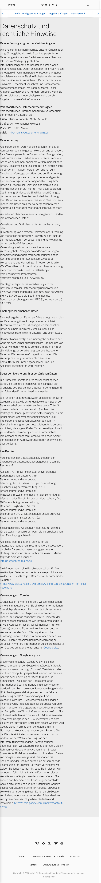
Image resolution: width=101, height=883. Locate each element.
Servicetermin (78, 13)
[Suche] (88, 4)
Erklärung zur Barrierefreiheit (56, 865)
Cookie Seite (50, 647)
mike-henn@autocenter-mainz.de (29, 132)
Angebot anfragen (58, 13)
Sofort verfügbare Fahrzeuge (30, 13)
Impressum (75, 856)
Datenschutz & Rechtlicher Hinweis (48, 856)
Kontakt (33, 865)
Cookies (21, 856)
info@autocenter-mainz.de (16, 561)
